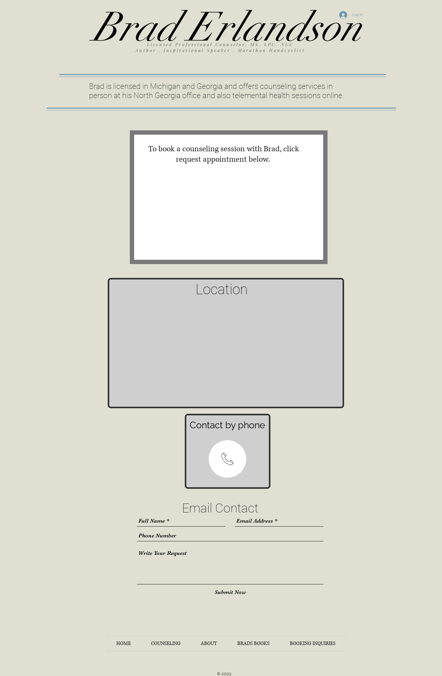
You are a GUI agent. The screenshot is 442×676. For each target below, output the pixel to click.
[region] (227, 459)
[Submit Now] (230, 592)
